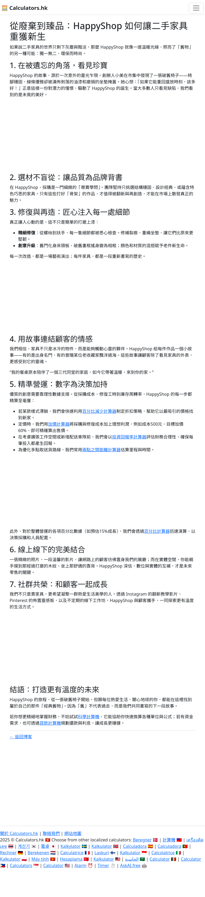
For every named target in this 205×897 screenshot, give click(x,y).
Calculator (159, 859)
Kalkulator (102, 846)
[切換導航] (196, 8)
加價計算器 (58, 424)
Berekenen (38, 853)
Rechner (8, 853)
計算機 (169, 840)
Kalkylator (71, 846)
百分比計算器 (157, 531)
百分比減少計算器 (99, 411)
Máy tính (40, 859)
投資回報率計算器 (129, 437)
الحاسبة (132, 859)
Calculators (21, 865)
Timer (103, 865)
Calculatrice (72, 853)
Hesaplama (71, 859)
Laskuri (101, 853)
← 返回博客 (21, 737)
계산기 (24, 846)
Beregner (142, 840)
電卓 (45, 846)
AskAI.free (130, 865)
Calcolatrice (163, 853)
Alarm (80, 865)
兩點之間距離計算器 (101, 450)
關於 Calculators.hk (19, 833)
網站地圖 (72, 833)
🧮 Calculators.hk (24, 7)
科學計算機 (88, 717)
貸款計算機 (50, 723)
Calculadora (135, 846)
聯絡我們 (51, 833)
